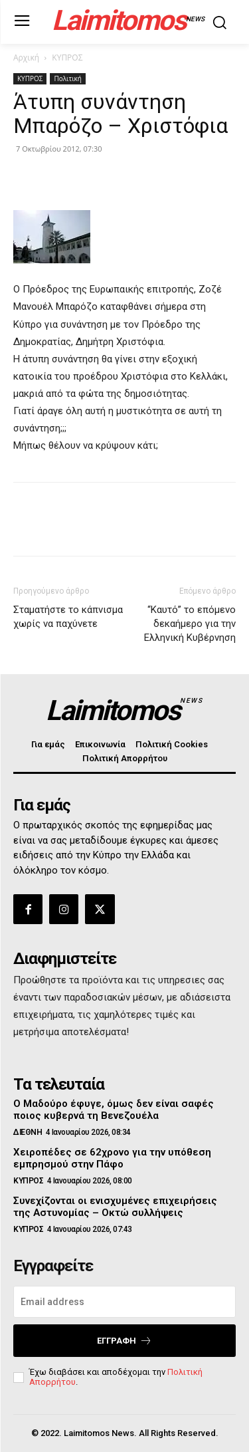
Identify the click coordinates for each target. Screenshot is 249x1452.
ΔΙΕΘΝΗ (27, 1132)
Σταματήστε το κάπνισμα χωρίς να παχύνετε (68, 617)
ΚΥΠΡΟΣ (67, 57)
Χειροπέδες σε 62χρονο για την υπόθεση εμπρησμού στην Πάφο (112, 1158)
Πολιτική (68, 78)
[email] (124, 1302)
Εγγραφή (124, 1340)
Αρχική (26, 57)
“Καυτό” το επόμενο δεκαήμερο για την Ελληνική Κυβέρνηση (190, 624)
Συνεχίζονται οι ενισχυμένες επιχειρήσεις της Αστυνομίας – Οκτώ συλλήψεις (115, 1207)
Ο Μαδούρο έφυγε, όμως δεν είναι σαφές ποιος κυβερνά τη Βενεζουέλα (113, 1110)
